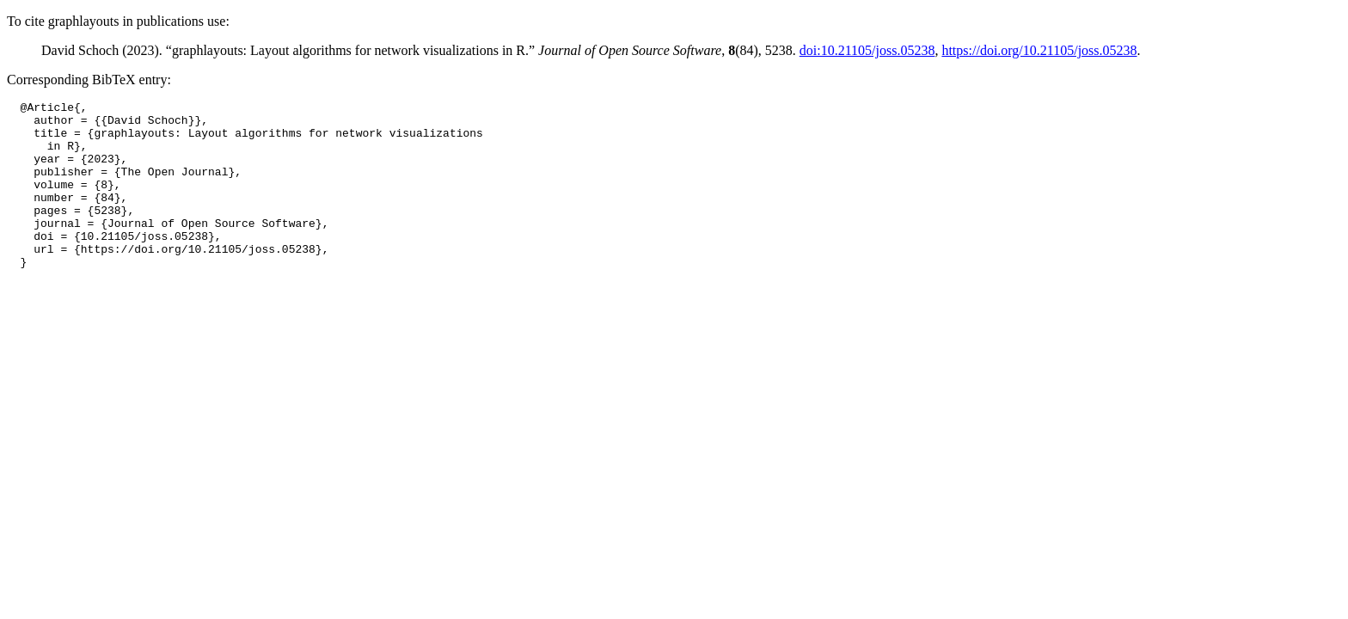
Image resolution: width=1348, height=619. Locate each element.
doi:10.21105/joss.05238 (867, 50)
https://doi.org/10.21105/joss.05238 (1039, 50)
